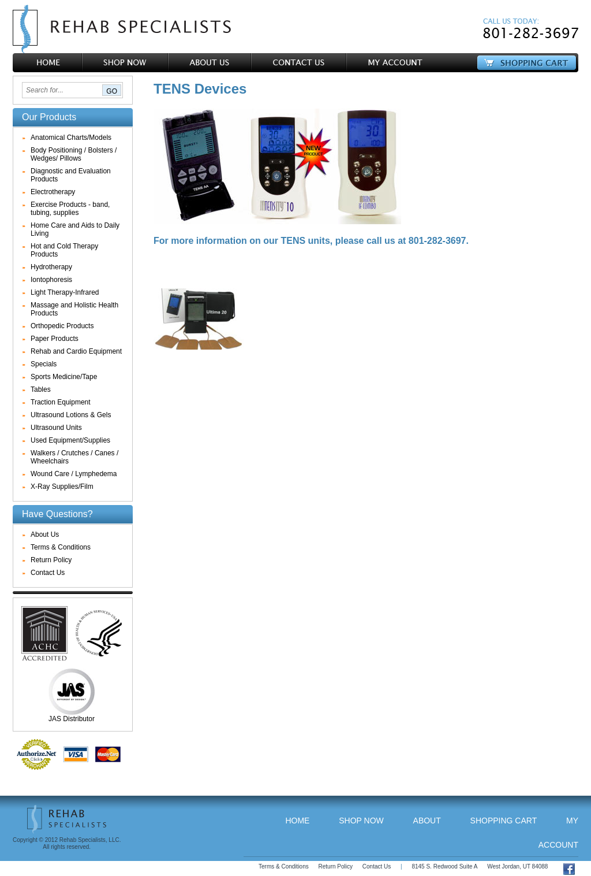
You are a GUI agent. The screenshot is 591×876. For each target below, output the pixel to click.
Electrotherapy (53, 192)
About (427, 820)
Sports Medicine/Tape (64, 377)
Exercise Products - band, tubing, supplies (70, 209)
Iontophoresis (51, 280)
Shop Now (361, 820)
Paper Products (54, 339)
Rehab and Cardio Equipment (76, 351)
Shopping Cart (503, 820)
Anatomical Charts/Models (71, 137)
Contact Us (48, 573)
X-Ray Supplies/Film (62, 486)
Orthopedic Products (62, 326)
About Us (45, 534)
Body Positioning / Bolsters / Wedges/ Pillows (74, 154)
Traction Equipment (61, 402)
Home (297, 820)
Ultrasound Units (56, 428)
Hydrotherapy (51, 267)
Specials (44, 364)
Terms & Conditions (61, 547)
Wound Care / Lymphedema (74, 474)
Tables (41, 389)
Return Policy (51, 560)
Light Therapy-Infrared (65, 292)
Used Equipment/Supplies (70, 440)
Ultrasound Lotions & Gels (71, 415)
